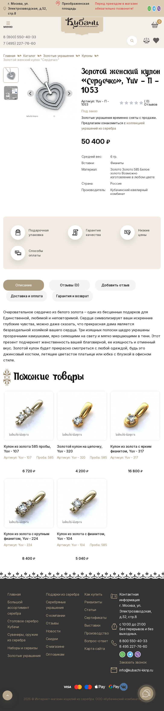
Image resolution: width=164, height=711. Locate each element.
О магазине (55, 646)
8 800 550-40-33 (133, 641)
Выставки (92, 625)
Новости (53, 631)
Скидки (52, 639)
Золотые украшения (24, 656)
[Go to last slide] (30, 93)
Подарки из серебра (62, 594)
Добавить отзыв (115, 285)
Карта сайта (94, 648)
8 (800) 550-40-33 (19, 37)
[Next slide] (69, 93)
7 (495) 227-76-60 (19, 43)
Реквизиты (93, 602)
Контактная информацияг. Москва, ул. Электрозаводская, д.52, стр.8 (135, 605)
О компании (55, 615)
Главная (14, 594)
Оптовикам (55, 654)
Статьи (90, 610)
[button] (11, 75)
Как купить (93, 594)
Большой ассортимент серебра (18, 607)
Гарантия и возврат (72, 296)
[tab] (48, 116)
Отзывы (52, 623)
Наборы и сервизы (22, 648)
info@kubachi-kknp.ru (136, 670)
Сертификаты (95, 617)
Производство (96, 633)
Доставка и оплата (27, 296)
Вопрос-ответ (96, 641)
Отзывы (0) (69, 285)
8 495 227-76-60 (133, 646)
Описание (23, 285)
